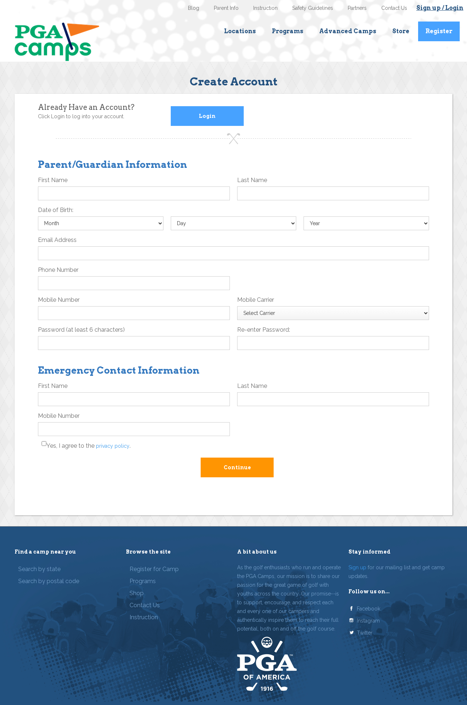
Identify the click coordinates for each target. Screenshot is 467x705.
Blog (193, 8)
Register (438, 31)
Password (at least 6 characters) (81, 329)
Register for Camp (154, 569)
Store (400, 31)
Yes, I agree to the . (88, 445)
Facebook (368, 609)
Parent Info (226, 8)
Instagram (368, 621)
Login (207, 116)
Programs (287, 31)
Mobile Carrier (255, 299)
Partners (357, 8)
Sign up (357, 567)
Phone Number (58, 269)
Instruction (265, 8)
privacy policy (113, 446)
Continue (237, 467)
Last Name (252, 180)
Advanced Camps (347, 31)
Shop (137, 593)
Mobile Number (59, 299)
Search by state (39, 569)
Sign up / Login (439, 7)
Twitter (365, 633)
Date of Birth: (55, 210)
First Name (52, 180)
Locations (240, 31)
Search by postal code (48, 581)
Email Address (57, 239)
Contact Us (394, 8)
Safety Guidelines (312, 8)
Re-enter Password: (263, 329)
